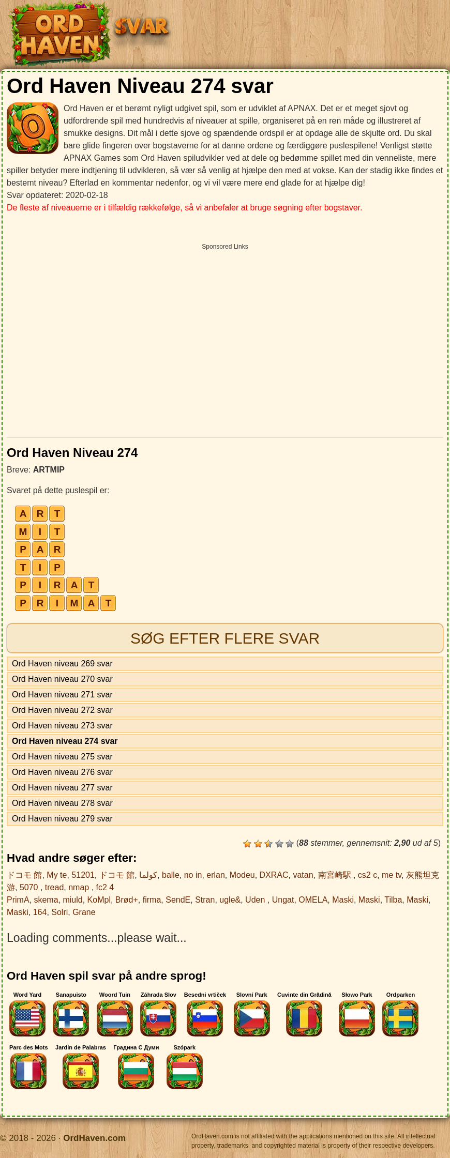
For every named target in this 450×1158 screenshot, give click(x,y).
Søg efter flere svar (225, 638)
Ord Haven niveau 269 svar (62, 663)
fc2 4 (105, 887)
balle (170, 875)
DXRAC (274, 875)
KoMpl (99, 899)
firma (152, 899)
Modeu (242, 875)
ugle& (230, 899)
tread (54, 887)
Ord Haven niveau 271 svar (62, 694)
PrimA (18, 899)
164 (40, 912)
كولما (148, 875)
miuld (72, 899)
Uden (256, 899)
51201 (83, 875)
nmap (79, 887)
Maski (343, 899)
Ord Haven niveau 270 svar (62, 679)
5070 (30, 887)
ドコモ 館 (24, 875)
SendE (178, 899)
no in (193, 875)
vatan (303, 875)
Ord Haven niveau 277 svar (62, 787)
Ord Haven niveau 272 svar (62, 710)
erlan (215, 875)
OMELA (312, 899)
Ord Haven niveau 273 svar (62, 725)
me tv (391, 875)
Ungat (283, 899)
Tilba (393, 899)
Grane (83, 912)
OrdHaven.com (94, 1138)
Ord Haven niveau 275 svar (62, 756)
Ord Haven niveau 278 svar (62, 803)
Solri (59, 912)
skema (46, 899)
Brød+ (126, 899)
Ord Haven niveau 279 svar (62, 818)
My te (57, 875)
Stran (205, 899)
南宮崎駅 (335, 875)
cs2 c (367, 875)
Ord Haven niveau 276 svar (62, 772)
